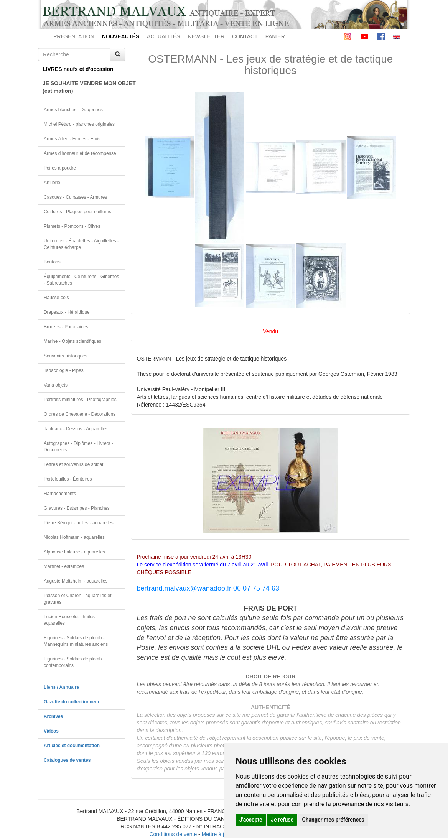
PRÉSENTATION (73, 36)
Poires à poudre (60, 168)
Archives (53, 716)
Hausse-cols (56, 297)
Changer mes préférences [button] (333, 820)
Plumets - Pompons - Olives (72, 226)
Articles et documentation (72, 745)
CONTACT (245, 36)
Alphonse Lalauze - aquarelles (74, 552)
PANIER (275, 36)
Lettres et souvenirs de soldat (73, 464)
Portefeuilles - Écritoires (68, 479)
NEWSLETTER (206, 36)
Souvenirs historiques (65, 356)
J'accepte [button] (250, 820)
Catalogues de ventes (67, 760)
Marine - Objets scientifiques (72, 341)
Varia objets (56, 385)
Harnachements (60, 493)
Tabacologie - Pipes (64, 370)
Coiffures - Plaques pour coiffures (77, 211)
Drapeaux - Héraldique (67, 312)
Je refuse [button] (282, 820)
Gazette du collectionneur (71, 702)
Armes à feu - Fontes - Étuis (72, 139)
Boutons (52, 262)
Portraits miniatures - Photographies (80, 399)
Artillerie (52, 182)
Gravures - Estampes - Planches (77, 508)
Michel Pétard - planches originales (79, 124)
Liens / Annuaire (61, 687)
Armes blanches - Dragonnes (73, 109)
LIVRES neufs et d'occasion (78, 69)
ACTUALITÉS (163, 36)
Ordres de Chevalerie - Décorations (79, 414)
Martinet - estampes (64, 566)
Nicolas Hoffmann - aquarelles (74, 537)
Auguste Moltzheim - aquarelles (76, 581)
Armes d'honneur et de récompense (80, 153)
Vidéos (51, 731)
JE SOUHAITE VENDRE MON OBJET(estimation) (84, 87)
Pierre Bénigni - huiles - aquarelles (79, 522)
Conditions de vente (173, 834)
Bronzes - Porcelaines (66, 326)
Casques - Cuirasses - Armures (75, 197)
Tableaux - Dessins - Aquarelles (76, 428)
